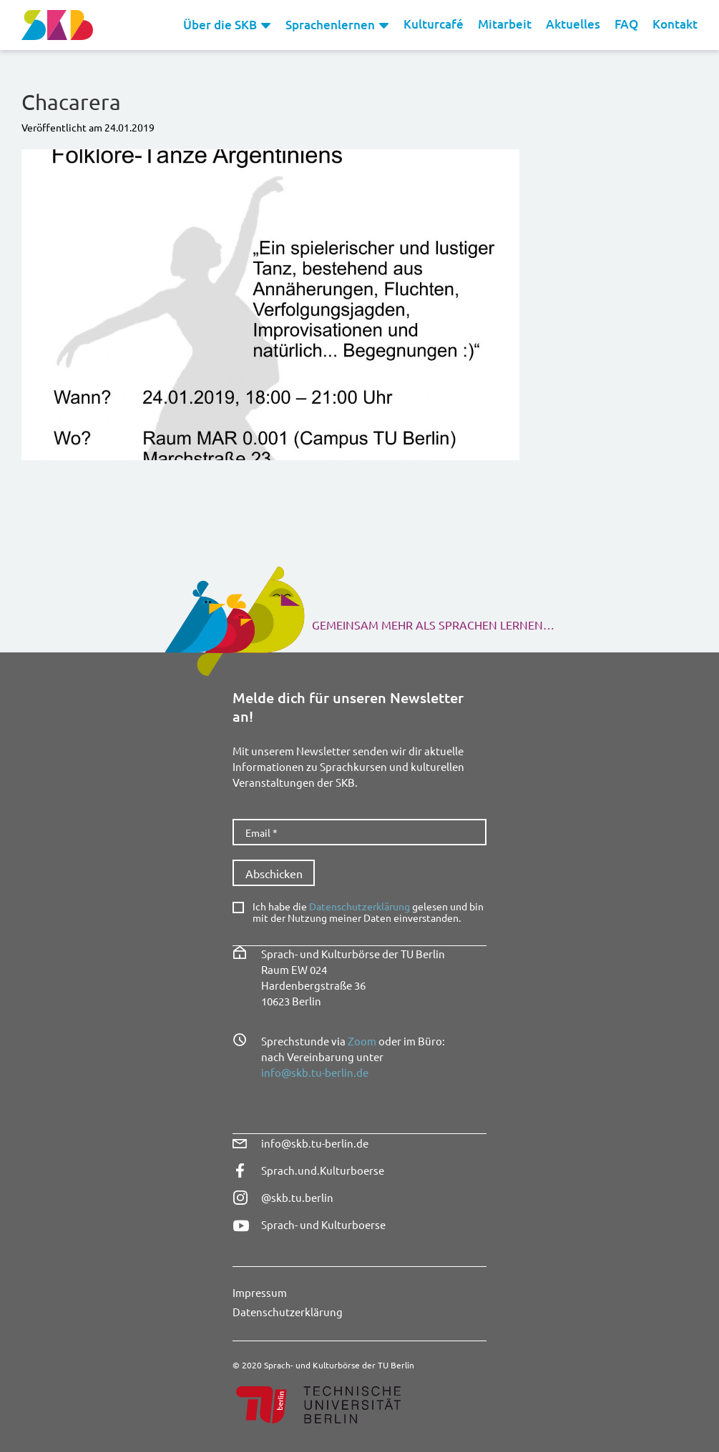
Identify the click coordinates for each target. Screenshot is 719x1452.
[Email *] (359, 832)
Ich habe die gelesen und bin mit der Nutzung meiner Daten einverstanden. (368, 912)
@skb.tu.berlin (297, 1197)
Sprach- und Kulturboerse (323, 1224)
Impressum (260, 1292)
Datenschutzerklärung (359, 906)
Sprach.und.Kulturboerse (322, 1170)
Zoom (362, 1041)
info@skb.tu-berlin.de (314, 1072)
